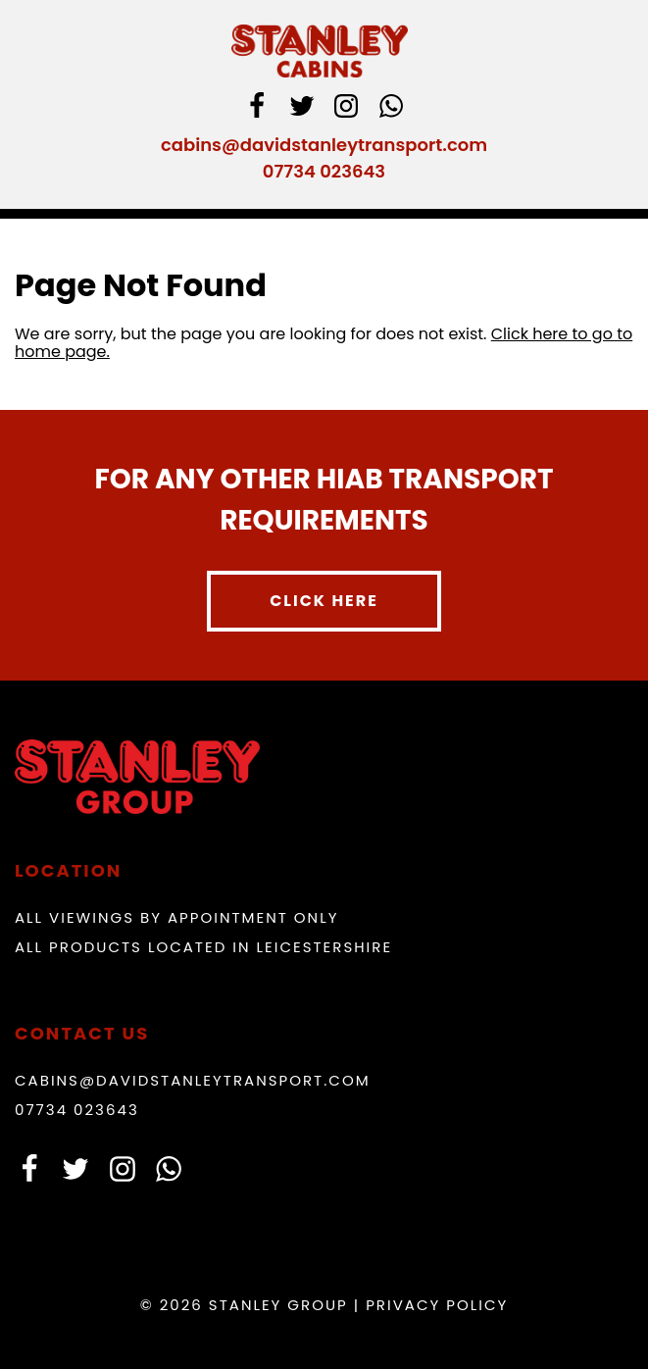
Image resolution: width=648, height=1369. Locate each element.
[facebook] (257, 109)
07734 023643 (324, 171)
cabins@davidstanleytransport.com (324, 144)
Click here (324, 600)
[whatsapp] (391, 109)
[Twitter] (302, 109)
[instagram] (346, 109)
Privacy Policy (437, 1304)
